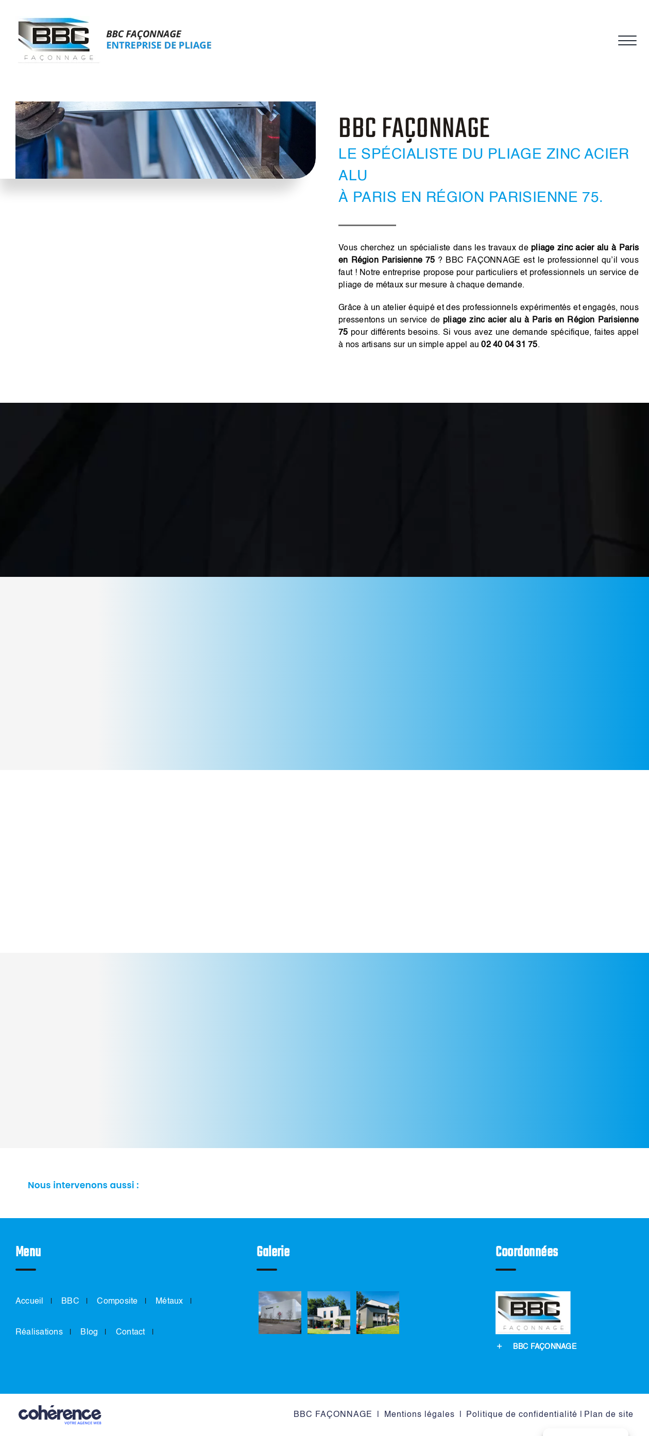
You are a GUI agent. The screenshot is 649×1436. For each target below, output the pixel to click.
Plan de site (609, 1415)
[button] (324, 1186)
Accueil (29, 1301)
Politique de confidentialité (521, 1415)
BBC (70, 1301)
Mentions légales (419, 1415)
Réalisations (39, 1332)
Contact (130, 1332)
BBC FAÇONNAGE (333, 1415)
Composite (117, 1301)
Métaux (169, 1301)
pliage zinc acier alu (570, 248)
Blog (89, 1332)
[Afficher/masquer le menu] (626, 40)
